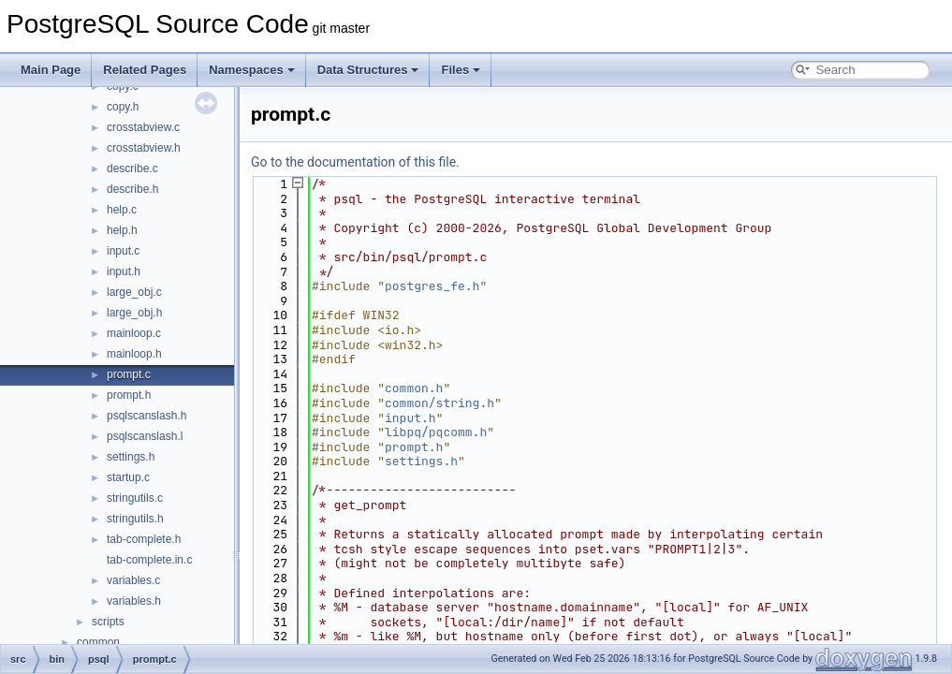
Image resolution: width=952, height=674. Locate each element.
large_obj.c (134, 292)
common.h (414, 388)
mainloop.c (134, 333)
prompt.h (129, 395)
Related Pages (144, 70)
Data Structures (368, 70)
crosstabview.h (144, 147)
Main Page (51, 70)
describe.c (132, 168)
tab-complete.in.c (149, 559)
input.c (123, 250)
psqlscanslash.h (146, 415)
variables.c (133, 580)
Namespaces (252, 70)
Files (460, 70)
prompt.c (129, 374)
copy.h (123, 106)
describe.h (132, 189)
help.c (122, 209)
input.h (123, 271)
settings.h (130, 456)
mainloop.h (134, 353)
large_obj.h (134, 312)
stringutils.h (135, 518)
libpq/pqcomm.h (436, 432)
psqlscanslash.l (145, 436)
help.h (122, 230)
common (98, 642)
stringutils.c (135, 498)
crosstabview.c (143, 127)
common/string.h (439, 403)
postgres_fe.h (432, 286)
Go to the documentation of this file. (355, 161)
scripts (108, 621)
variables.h (134, 601)
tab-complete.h (144, 539)
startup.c (128, 477)
